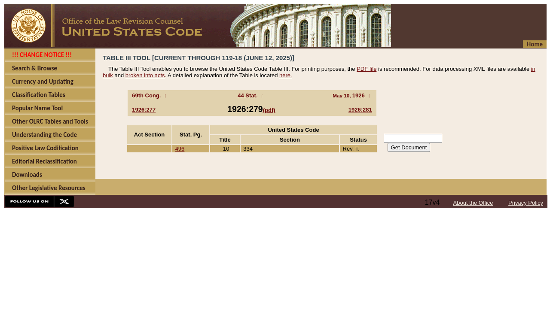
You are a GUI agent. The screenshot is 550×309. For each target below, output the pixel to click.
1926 (358, 95)
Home (535, 44)
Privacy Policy (525, 203)
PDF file (366, 69)
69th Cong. (146, 95)
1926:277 (144, 109)
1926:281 (360, 109)
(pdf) (269, 110)
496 (180, 148)
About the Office (473, 203)
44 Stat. (247, 95)
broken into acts (145, 75)
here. (285, 75)
